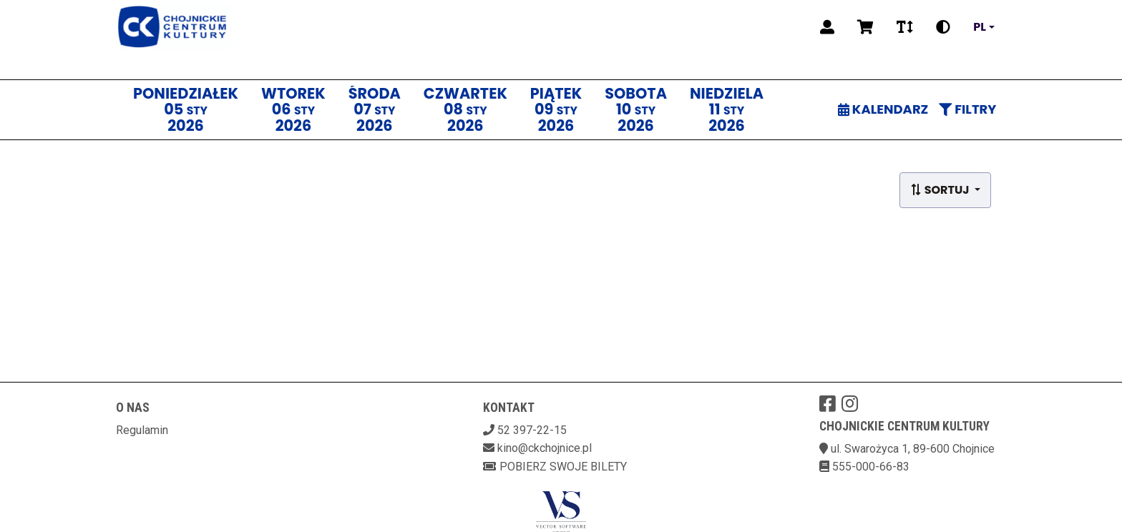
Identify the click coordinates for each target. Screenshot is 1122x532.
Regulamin (142, 430)
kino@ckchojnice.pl (544, 448)
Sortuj (941, 190)
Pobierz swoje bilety (555, 466)
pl (979, 27)
